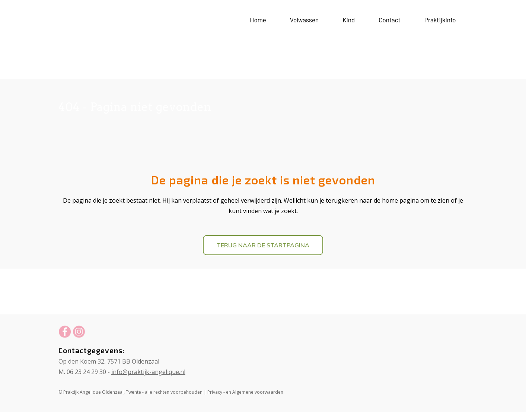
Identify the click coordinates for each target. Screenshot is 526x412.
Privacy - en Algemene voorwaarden (245, 392)
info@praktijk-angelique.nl (148, 372)
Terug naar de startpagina (263, 245)
